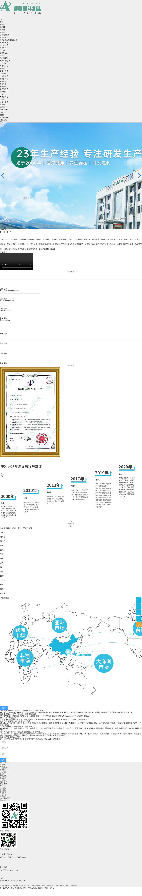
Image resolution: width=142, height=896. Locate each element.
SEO (67, 885)
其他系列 (3, 318)
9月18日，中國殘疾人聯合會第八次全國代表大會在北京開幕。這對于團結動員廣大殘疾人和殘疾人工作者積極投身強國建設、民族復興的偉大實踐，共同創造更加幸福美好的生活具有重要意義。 (70, 724)
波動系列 (3, 299)
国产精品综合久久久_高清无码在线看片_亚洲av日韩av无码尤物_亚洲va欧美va (27, 888)
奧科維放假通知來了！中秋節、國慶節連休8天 (18, 714)
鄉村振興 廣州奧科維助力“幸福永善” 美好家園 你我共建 (21, 711)
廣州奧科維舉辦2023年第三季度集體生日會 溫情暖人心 (21, 732)
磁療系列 (3, 289)
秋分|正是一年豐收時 (8, 718)
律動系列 (3, 308)
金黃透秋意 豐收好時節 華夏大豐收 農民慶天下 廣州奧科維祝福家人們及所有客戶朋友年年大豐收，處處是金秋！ (44, 719)
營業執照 (74, 885)
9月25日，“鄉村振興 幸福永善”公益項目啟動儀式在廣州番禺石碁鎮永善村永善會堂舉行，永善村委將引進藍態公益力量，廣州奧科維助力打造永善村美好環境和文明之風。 (67, 712)
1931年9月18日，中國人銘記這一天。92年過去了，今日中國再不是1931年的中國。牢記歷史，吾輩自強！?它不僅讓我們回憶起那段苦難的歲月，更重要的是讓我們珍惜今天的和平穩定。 (71, 729)
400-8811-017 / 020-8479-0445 (13, 857)
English (3, 121)
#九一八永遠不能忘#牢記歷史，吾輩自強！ (17, 727)
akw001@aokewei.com (9, 870)
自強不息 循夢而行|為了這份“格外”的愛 (15, 721)
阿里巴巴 (3, 120)
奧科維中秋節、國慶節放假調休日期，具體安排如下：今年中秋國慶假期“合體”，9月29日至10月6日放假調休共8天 (45, 716)
